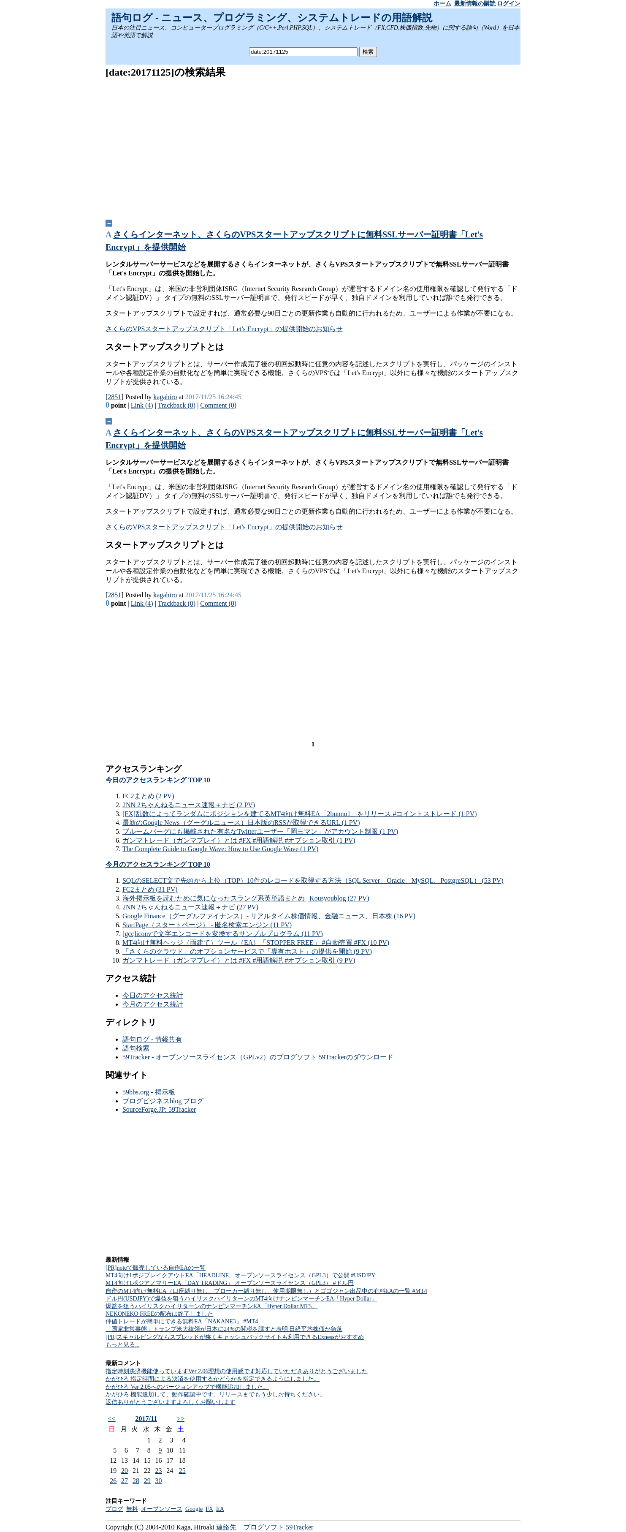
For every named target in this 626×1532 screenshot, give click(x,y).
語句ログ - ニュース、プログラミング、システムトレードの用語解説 (271, 17)
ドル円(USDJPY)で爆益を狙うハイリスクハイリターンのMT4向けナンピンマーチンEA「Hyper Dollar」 (241, 1298)
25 (182, 1470)
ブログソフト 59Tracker (278, 1527)
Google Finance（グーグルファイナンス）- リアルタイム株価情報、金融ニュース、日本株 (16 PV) (268, 916)
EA (220, 1509)
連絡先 (226, 1527)
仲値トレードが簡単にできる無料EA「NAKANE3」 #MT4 (182, 1321)
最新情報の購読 (475, 3)
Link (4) (142, 405)
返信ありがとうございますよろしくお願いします (171, 1402)
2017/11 (146, 1418)
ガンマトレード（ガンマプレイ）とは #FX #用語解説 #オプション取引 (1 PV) (238, 840)
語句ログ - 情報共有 (152, 1039)
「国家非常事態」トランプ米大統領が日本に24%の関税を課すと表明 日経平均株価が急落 (224, 1329)
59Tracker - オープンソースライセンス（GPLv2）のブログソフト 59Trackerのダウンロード (257, 1057)
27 (124, 1480)
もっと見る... (123, 1345)
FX (209, 1509)
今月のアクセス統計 (152, 1004)
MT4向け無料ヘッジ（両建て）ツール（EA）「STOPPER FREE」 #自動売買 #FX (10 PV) (255, 942)
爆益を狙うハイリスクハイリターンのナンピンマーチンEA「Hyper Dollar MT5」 (211, 1306)
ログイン (508, 3)
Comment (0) (218, 405)
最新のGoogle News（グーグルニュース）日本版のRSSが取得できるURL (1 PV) (241, 822)
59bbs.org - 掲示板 (148, 1092)
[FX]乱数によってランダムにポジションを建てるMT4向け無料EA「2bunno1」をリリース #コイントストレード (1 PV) (299, 813)
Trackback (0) (177, 405)
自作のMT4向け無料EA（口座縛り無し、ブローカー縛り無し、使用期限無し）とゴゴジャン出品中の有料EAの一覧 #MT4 (266, 1291)
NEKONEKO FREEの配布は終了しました (160, 1314)
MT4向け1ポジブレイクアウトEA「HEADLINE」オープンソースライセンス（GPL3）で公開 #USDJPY (241, 1275)
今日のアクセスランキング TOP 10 (158, 780)
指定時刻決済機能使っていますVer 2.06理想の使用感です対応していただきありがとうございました (237, 1371)
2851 (114, 396)
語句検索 (135, 1048)
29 (147, 1480)
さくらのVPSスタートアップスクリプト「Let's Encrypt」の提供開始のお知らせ (224, 328)
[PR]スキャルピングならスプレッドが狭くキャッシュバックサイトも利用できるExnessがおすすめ (235, 1337)
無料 (132, 1509)
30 (158, 1480)
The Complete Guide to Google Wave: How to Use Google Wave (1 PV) (220, 848)
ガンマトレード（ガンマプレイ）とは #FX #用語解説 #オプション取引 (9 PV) (238, 960)
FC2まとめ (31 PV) (150, 889)
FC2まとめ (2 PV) (148, 796)
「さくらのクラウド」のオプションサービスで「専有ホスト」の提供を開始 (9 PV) (247, 951)
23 (158, 1470)
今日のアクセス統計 (152, 995)
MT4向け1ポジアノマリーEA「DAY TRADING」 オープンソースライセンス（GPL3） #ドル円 (230, 1283)
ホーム (442, 3)
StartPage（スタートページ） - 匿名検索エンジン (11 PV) (207, 924)
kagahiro (165, 396)
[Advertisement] (313, 146)
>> (180, 1418)
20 (124, 1470)
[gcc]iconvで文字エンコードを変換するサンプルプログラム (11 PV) (222, 933)
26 (113, 1480)
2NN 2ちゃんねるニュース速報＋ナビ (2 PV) (188, 804)
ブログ (114, 1509)
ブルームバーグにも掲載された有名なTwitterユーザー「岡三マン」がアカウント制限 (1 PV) (260, 831)
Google (194, 1509)
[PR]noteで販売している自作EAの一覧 (156, 1268)
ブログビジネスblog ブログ (162, 1101)
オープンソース (161, 1509)
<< (112, 1418)
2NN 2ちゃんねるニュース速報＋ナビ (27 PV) (190, 907)
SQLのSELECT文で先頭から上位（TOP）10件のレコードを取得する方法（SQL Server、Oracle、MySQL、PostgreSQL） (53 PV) (313, 880)
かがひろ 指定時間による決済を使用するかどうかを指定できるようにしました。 (213, 1379)
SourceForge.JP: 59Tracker (159, 1109)
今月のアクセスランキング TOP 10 (158, 864)
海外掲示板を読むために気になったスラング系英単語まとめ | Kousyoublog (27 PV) (245, 898)
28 (136, 1480)
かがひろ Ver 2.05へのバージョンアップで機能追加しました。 (187, 1387)
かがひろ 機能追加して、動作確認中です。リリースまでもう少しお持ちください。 (216, 1394)
